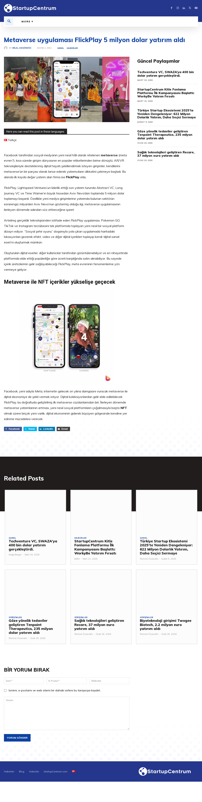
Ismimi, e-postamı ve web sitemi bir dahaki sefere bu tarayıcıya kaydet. (55, 691)
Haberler (72, 48)
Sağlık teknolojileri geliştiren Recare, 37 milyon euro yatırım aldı (166, 154)
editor (77, 559)
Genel (60, 48)
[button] (9, 21)
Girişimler (15, 618)
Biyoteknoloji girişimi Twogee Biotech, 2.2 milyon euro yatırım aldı (166, 625)
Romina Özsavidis (149, 559)
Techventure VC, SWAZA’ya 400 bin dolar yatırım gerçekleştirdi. (165, 73)
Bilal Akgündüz (21, 48)
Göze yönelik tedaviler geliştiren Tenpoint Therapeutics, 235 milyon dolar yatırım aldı (164, 134)
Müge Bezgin (15, 555)
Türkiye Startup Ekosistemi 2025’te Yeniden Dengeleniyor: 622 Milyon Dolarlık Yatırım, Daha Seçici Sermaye (166, 113)
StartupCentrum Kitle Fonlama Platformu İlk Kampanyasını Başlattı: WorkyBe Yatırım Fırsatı (165, 92)
